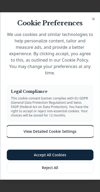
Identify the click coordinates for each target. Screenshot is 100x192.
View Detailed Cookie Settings (49, 131)
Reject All (50, 167)
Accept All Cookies (50, 154)
